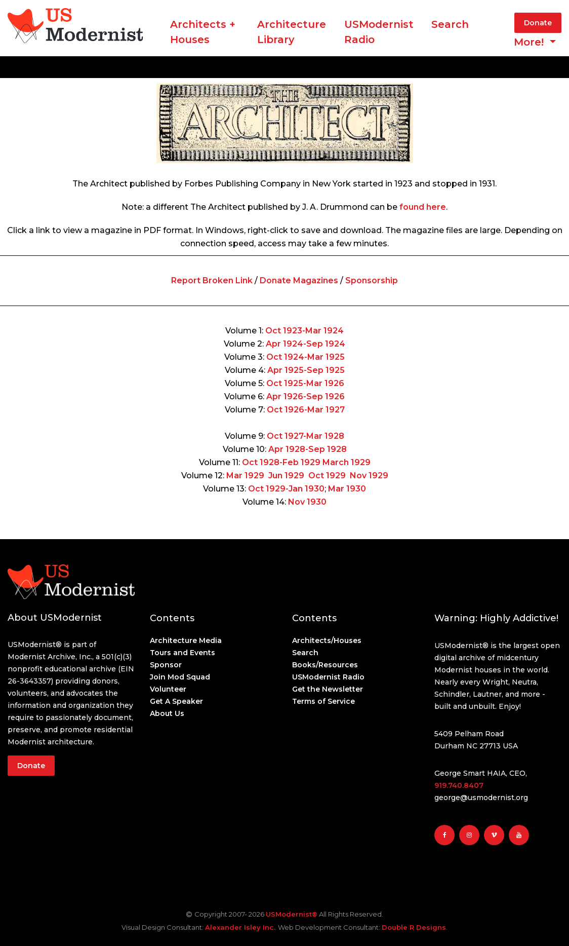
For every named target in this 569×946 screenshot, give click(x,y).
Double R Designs (414, 927)
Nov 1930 (307, 502)
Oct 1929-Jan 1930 (286, 489)
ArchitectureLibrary (291, 32)
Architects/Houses (326, 640)
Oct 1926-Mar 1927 (306, 409)
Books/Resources (325, 664)
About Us (167, 713)
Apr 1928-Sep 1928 (307, 449)
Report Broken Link (212, 280)
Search (450, 24)
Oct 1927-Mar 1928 (305, 436)
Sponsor (166, 664)
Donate (538, 22)
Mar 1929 (245, 475)
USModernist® (291, 914)
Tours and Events (182, 652)
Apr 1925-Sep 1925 (306, 370)
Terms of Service (323, 701)
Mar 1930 (347, 489)
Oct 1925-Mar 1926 (305, 383)
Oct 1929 (327, 475)
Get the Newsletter (327, 689)
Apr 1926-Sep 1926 (305, 396)
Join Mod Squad (180, 677)
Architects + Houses (202, 32)
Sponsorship (371, 280)
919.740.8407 (458, 785)
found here (422, 207)
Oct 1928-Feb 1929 (281, 462)
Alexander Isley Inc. (240, 927)
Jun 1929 (286, 475)
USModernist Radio (379, 32)
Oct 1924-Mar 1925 (305, 357)
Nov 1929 (369, 475)
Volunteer (168, 689)
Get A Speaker (176, 701)
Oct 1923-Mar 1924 (304, 330)
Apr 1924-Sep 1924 (305, 344)
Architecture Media (186, 640)
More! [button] (530, 42)
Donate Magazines (299, 280)
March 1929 (346, 462)
